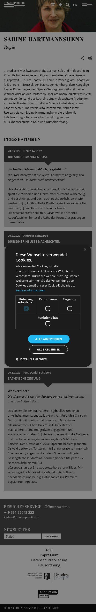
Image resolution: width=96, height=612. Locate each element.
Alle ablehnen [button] (48, 349)
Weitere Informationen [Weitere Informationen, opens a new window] (31, 290)
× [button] (84, 249)
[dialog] (48, 306)
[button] (31, 359)
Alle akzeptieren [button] (48, 339)
